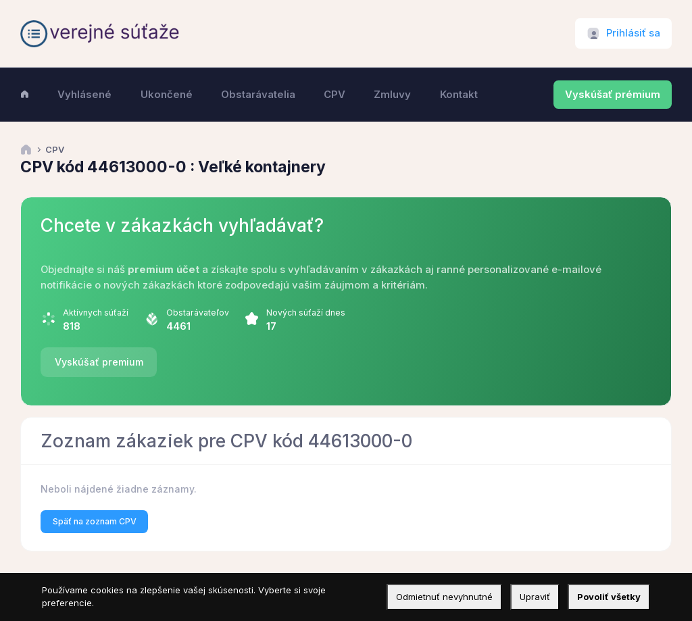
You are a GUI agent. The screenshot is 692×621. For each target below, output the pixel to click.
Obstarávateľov (197, 312)
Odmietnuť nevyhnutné (444, 596)
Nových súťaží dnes (305, 312)
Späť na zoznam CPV (95, 521)
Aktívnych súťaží (95, 312)
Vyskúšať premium (99, 362)
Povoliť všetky (609, 596)
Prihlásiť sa (633, 33)
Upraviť (535, 596)
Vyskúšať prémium (612, 95)
